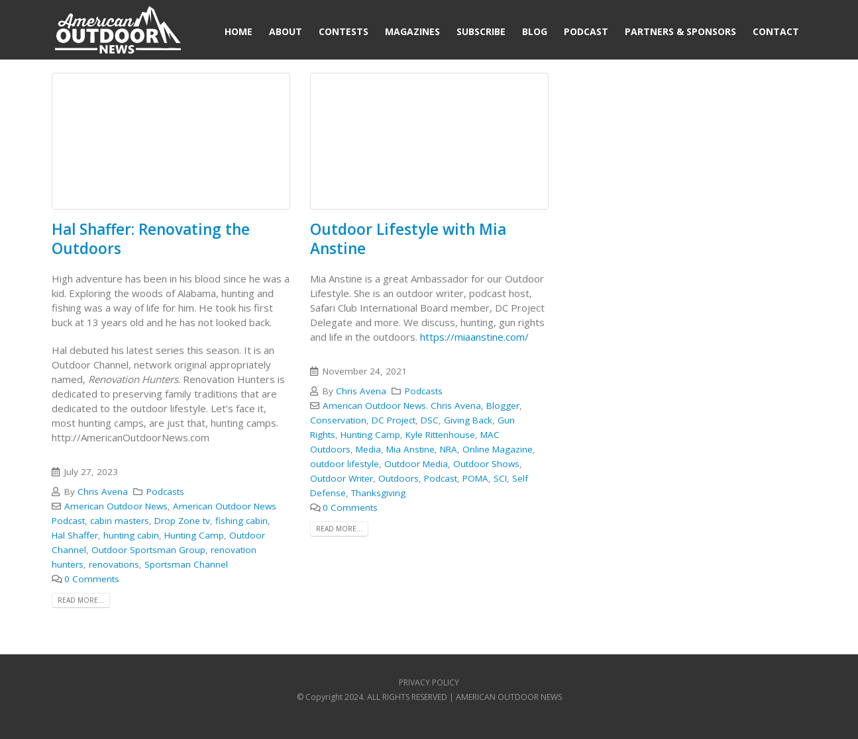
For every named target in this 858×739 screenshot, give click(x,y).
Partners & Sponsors (680, 31)
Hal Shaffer (75, 535)
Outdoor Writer (341, 478)
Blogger (502, 406)
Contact (776, 31)
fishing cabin (241, 521)
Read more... (81, 600)
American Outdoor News (116, 506)
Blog (534, 31)
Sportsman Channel (186, 564)
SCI (500, 478)
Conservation (338, 420)
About (285, 31)
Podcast (586, 31)
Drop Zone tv (182, 521)
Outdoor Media (416, 464)
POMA (475, 478)
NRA (448, 449)
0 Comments (91, 579)
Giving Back (468, 420)
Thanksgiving (378, 493)
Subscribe (481, 31)
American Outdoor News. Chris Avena (402, 406)
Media (368, 449)
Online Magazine (497, 449)
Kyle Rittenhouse (440, 435)
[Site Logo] (118, 31)
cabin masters (119, 521)
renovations (114, 564)
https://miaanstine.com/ (474, 336)
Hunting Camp (194, 535)
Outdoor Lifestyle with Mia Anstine (408, 239)
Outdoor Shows (486, 464)
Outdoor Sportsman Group (148, 550)
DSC (430, 420)
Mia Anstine (410, 449)
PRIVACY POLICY (429, 682)
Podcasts (165, 492)
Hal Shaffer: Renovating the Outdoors (151, 239)
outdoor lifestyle (344, 464)
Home (238, 31)
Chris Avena (103, 492)
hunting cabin (131, 535)
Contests (343, 31)
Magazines (412, 31)
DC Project (393, 420)
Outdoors (398, 478)
